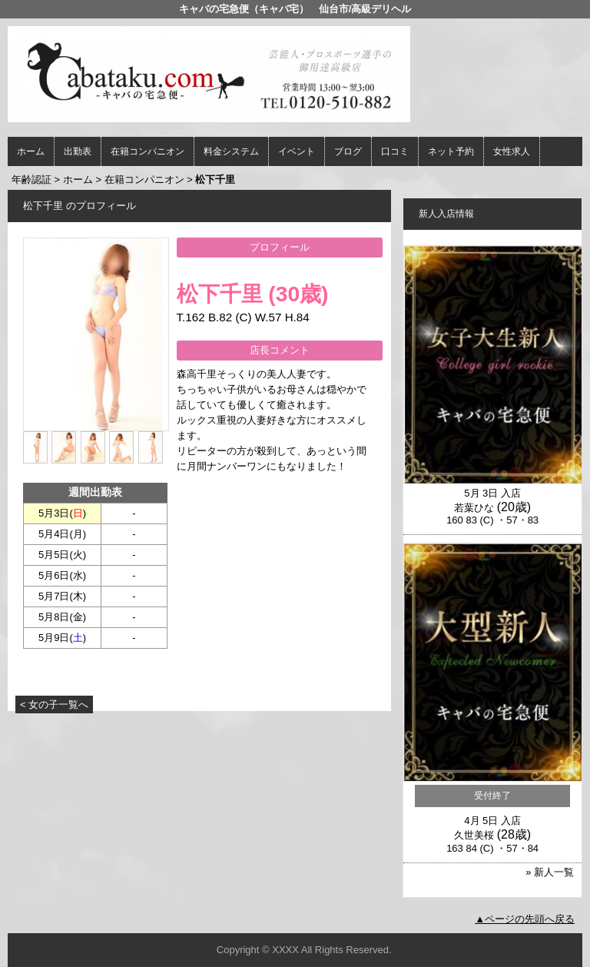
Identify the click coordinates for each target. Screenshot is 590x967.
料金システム (231, 151)
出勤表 (77, 151)
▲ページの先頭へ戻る (525, 919)
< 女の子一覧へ (54, 704)
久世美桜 (474, 835)
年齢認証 (31, 179)
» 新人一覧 (549, 872)
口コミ (395, 151)
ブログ (348, 151)
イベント (296, 151)
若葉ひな (474, 507)
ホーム (31, 151)
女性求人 (511, 151)
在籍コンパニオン (147, 151)
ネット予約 (451, 151)
